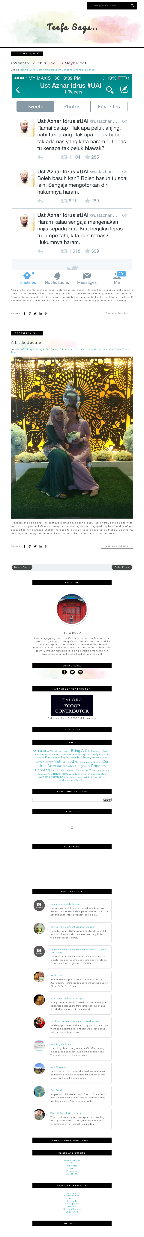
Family (55, 349)
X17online (71, 1173)
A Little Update (26, 342)
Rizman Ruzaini (72, 1209)
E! (72, 1163)
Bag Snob (72, 1192)
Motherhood (64, 761)
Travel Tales (60, 773)
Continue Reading (117, 313)
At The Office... (55, 751)
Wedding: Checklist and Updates (87, 773)
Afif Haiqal (27, 349)
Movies (79, 761)
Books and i (96, 751)
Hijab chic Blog (72, 1195)
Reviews (71, 770)
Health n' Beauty (80, 757)
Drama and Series (68, 754)
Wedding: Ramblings (51, 777)
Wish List (89, 777)
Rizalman (72, 1206)
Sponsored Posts (45, 774)
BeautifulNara (72, 1160)
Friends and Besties (72, 349)
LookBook (72, 1198)
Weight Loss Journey (74, 777)
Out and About (66, 766)
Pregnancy (83, 766)
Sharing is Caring (84, 69)
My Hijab (72, 1200)
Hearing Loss (99, 757)
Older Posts (122, 567)
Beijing (67, 751)
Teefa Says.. (72, 27)
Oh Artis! (72, 1165)
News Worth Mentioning (35, 69)
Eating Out (83, 754)
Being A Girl (42, 349)
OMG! (72, 1168)
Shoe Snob (72, 1211)
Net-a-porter (72, 1203)
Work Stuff (80, 780)
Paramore (72, 1171)
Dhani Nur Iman (50, 754)
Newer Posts (22, 567)
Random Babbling (62, 69)
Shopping (103, 770)
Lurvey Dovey (94, 349)
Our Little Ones (112, 349)
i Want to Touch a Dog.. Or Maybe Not (48, 63)
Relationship (58, 770)
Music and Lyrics (93, 761)
